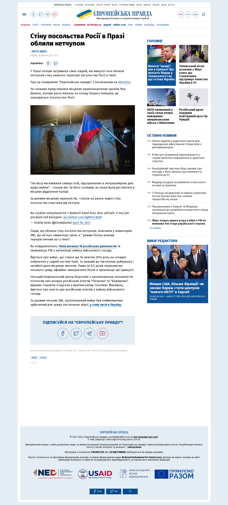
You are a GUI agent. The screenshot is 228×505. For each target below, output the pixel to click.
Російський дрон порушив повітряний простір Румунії (193, 114)
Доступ (171, 5)
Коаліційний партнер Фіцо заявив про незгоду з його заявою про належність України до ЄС (177, 171)
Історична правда (127, 5)
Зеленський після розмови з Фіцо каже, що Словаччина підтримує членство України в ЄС (193, 74)
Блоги (114, 5)
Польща (149, 25)
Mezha (163, 5)
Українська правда (62, 5)
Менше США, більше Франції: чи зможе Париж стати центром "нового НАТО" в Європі (177, 288)
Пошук (66, 25)
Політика (79, 5)
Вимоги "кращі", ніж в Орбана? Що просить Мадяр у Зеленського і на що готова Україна (161, 73)
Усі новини (155, 228)
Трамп (138, 25)
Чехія (34, 358)
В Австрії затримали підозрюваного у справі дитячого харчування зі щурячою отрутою (178, 158)
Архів (56, 25)
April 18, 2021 (81, 223)
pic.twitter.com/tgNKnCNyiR (82, 217)
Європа (99, 5)
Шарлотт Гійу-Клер (176, 296)
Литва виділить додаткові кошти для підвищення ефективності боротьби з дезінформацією (176, 144)
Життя (139, 5)
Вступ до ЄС (94, 25)
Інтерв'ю (46, 25)
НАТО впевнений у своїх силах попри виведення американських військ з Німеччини (160, 116)
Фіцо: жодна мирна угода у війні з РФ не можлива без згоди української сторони (179, 222)
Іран (130, 25)
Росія (43, 358)
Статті (35, 25)
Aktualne (124, 82)
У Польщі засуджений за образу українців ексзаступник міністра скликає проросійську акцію (179, 196)
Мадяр (107, 25)
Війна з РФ (119, 25)
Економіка (90, 5)
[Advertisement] (82, 387)
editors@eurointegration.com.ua (123, 439)
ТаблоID (155, 5)
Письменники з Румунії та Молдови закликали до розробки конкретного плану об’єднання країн (180, 210)
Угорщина (162, 25)
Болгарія (79, 25)
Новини (25, 25)
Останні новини (162, 135)
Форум (107, 5)
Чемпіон (147, 5)
